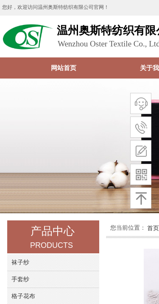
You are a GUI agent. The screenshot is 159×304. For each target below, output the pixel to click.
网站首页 (63, 67)
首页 (153, 228)
